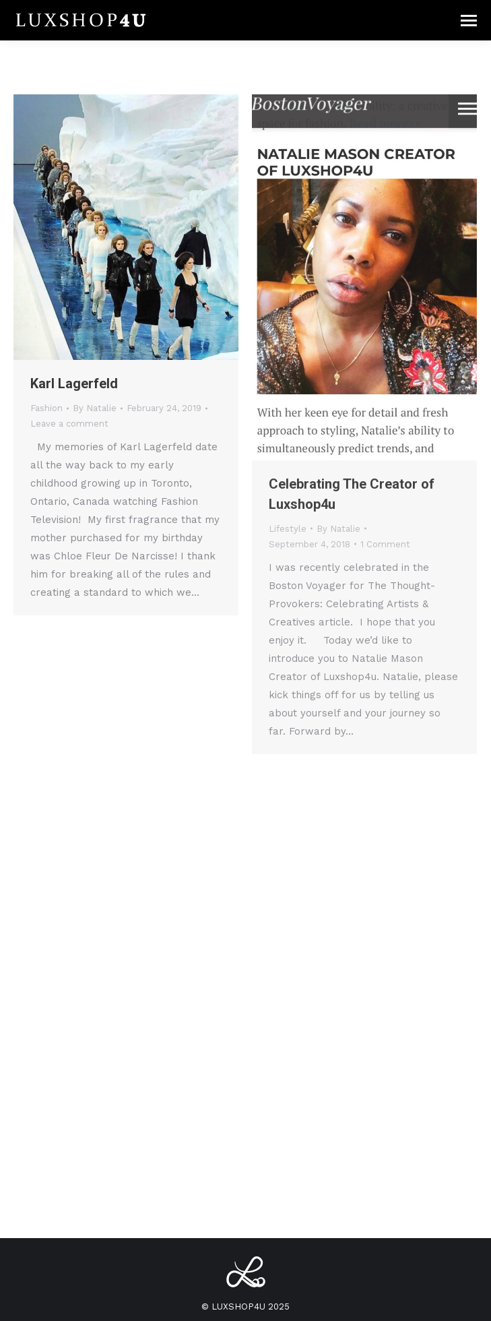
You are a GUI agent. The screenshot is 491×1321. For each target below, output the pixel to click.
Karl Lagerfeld (74, 383)
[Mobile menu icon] (469, 20)
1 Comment (385, 544)
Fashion (46, 408)
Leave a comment (69, 424)
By (95, 408)
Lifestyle (287, 529)
